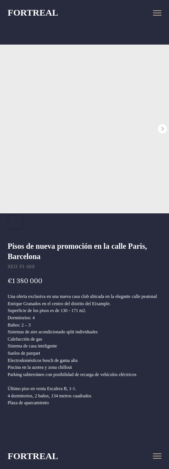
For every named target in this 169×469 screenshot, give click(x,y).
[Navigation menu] (157, 13)
